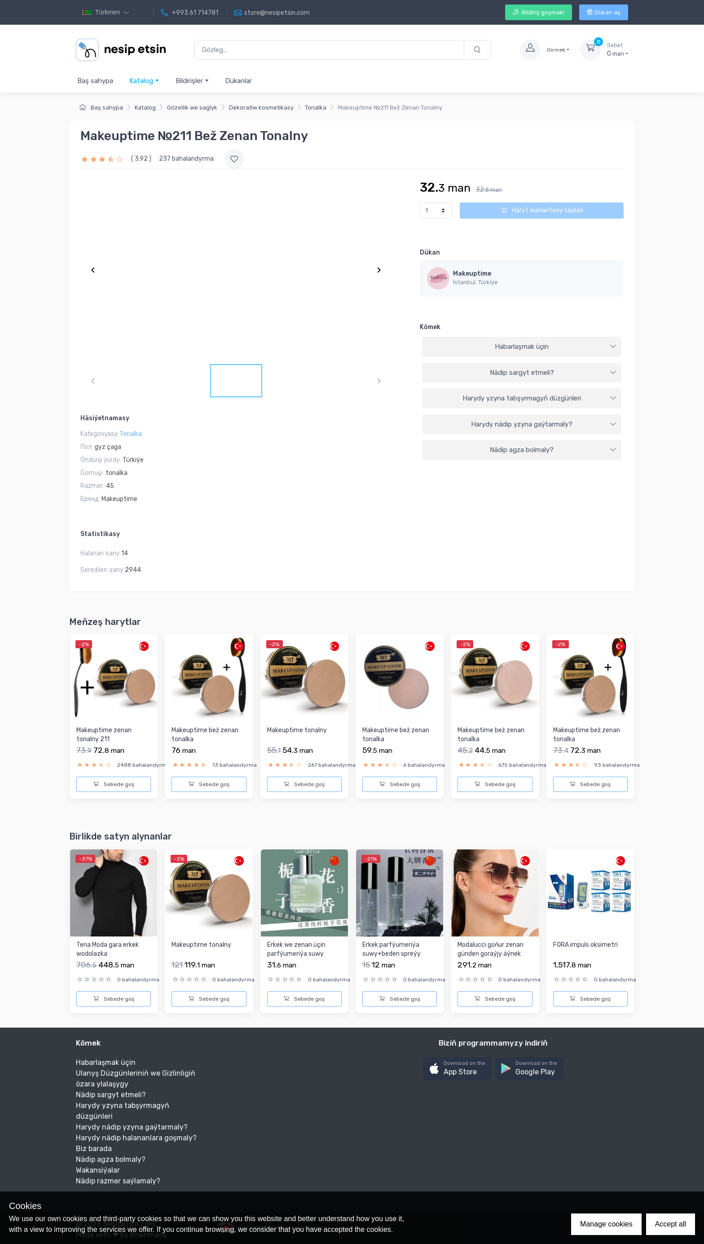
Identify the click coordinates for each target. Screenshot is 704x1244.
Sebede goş (113, 784)
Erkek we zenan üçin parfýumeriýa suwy (296, 949)
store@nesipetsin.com (272, 13)
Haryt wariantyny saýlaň (542, 210)
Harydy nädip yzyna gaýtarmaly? (543, 424)
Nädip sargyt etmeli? (553, 373)
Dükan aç (603, 12)
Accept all (670, 1224)
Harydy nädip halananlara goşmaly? (136, 1138)
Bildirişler (192, 80)
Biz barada (94, 1148)
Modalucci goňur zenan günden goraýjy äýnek (491, 949)
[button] (457, 1068)
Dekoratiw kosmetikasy (261, 107)
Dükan (430, 252)
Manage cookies (606, 1224)
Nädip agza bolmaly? (553, 450)
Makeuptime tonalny (297, 730)
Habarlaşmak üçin (555, 347)
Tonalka (315, 107)
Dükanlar (238, 81)
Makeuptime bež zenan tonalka (205, 734)
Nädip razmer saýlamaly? (118, 1181)
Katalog (144, 80)
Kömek (430, 327)
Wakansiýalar (98, 1170)
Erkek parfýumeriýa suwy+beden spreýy (391, 949)
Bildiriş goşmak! (538, 12)
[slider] (103, 159)
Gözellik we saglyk (192, 107)
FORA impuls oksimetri (585, 945)
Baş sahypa (95, 81)
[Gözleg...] (329, 50)
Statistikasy (100, 534)
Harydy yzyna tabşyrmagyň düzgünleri (539, 398)
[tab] (521, 347)
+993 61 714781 (189, 13)
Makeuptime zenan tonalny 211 (104, 734)
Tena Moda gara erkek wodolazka (107, 949)
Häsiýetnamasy (104, 418)
